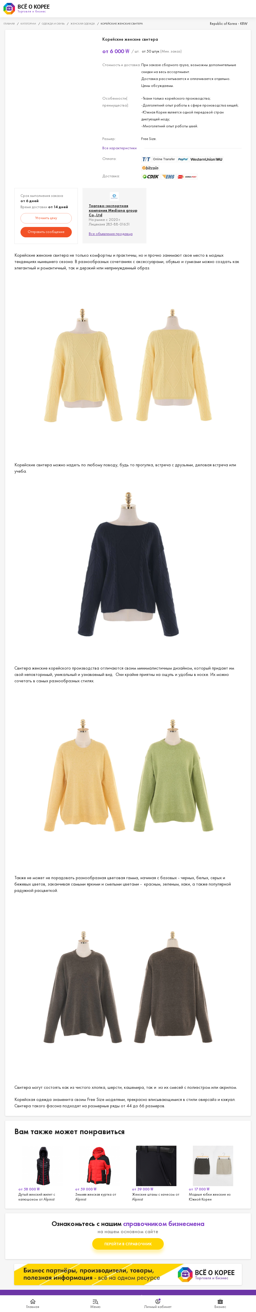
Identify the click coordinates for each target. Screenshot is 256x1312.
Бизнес (220, 1306)
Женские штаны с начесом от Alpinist (156, 1172)
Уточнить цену (46, 217)
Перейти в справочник (128, 1243)
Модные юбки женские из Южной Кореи (213, 1172)
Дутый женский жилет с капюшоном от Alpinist (42, 1172)
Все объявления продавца (111, 233)
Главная (32, 1306)
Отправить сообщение (46, 231)
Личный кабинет (158, 1306)
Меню (95, 1306)
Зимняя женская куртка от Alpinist (99, 1172)
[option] (42, 1172)
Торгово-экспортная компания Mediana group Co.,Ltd (113, 210)
